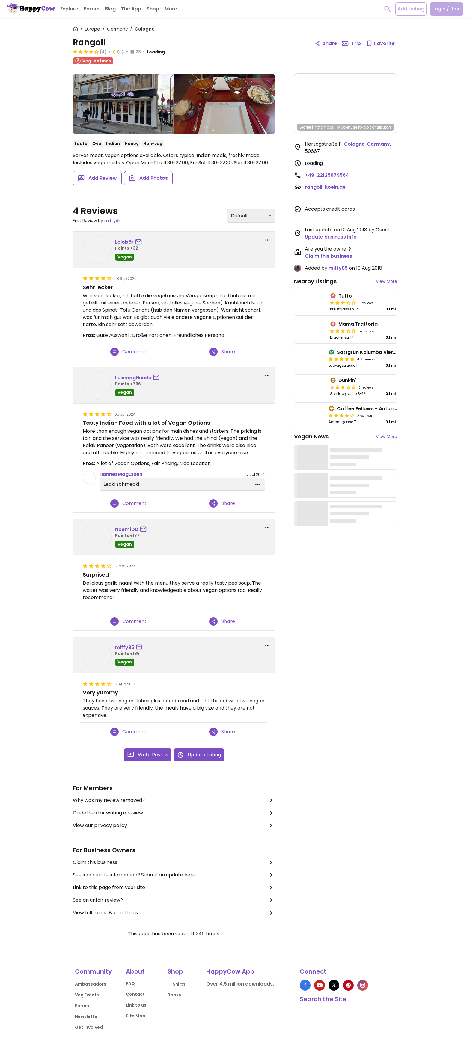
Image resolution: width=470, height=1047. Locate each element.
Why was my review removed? (174, 800)
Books (174, 995)
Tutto (345, 295)
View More (386, 281)
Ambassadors (90, 984)
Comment (128, 352)
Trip (351, 43)
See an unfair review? (174, 900)
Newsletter (87, 1016)
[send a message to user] (139, 242)
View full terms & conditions (174, 912)
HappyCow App (230, 971)
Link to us (136, 1005)
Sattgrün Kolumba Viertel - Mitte (377, 352)
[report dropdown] (267, 240)
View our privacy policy (174, 825)
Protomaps (324, 127)
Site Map (135, 1016)
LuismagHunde (133, 377)
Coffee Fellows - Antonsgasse (374, 408)
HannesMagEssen (121, 474)
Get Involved (89, 1027)
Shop (175, 971)
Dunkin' (347, 380)
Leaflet (305, 127)
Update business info (331, 236)
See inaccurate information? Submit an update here (174, 875)
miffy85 (112, 221)
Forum (82, 1006)
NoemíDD (126, 529)
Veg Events (87, 995)
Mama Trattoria (358, 324)
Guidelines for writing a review (174, 813)
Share (222, 352)
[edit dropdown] (257, 484)
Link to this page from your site (174, 887)
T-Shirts (177, 984)
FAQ (130, 983)
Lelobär (124, 242)
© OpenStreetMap (353, 127)
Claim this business (174, 862)
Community (93, 971)
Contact (135, 994)
